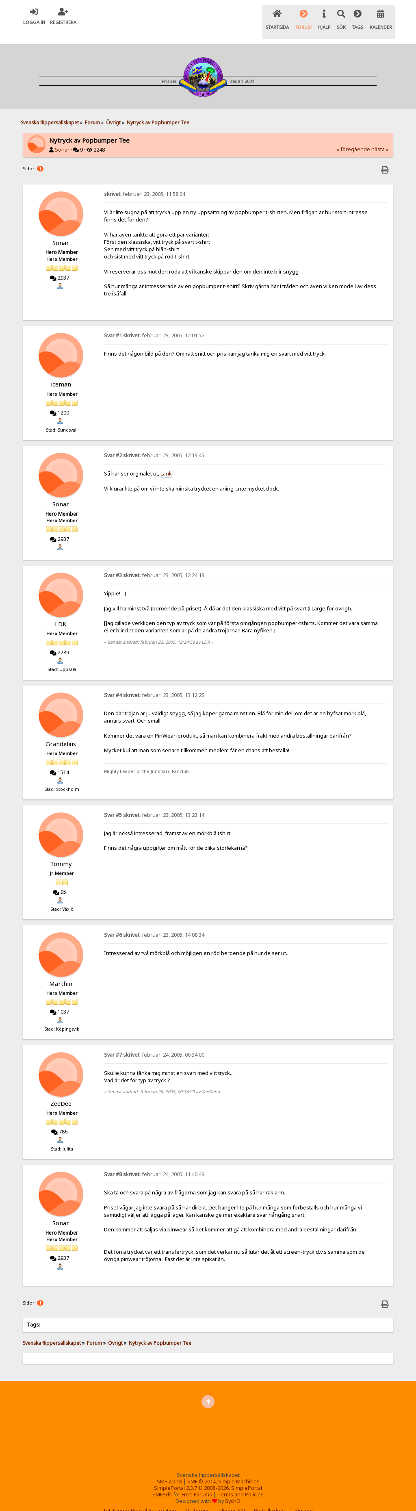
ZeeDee (61, 1089)
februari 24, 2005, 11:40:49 (154, 1160)
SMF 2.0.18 (169, 1467)
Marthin (60, 970)
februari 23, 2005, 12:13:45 (154, 441)
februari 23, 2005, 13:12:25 (154, 681)
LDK (61, 610)
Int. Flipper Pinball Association (140, 1497)
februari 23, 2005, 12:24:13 (154, 561)
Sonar (62, 135)
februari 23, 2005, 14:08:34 (154, 921)
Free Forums (197, 1480)
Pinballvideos (270, 1497)
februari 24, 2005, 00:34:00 (154, 1041)
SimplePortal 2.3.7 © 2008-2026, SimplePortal (208, 1474)
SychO (232, 1487)
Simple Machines (239, 1467)
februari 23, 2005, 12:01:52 (154, 322)
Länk (166, 459)
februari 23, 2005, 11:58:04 (144, 180)
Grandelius (61, 730)
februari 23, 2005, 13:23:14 (154, 801)
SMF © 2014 (201, 1467)
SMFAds (162, 1480)
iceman (61, 371)
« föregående (353, 135)
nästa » (379, 135)
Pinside (304, 1497)
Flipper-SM (232, 1497)
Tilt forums (197, 1497)
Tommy (61, 850)
